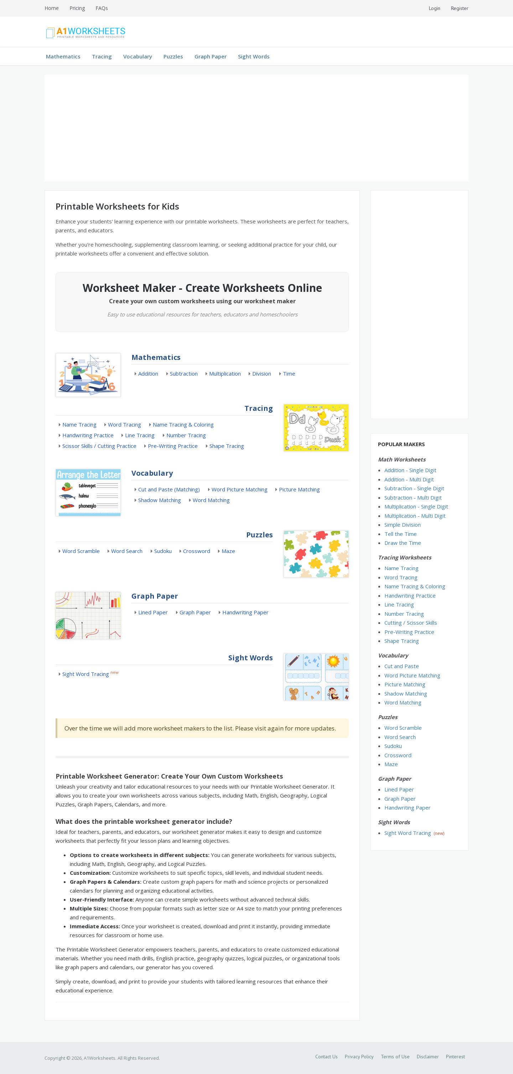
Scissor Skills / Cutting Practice (99, 445)
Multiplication (225, 373)
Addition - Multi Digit (409, 479)
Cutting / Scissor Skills (410, 622)
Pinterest (455, 1056)
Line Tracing (140, 435)
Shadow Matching (159, 500)
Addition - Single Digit (410, 470)
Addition (148, 373)
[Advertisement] (256, 128)
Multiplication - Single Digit (416, 506)
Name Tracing (79, 424)
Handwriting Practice (88, 435)
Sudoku (163, 550)
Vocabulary (137, 56)
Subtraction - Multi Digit (413, 497)
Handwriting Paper (245, 612)
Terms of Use (395, 1056)
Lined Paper (153, 612)
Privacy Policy (359, 1056)
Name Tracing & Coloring (183, 424)
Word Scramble (81, 550)
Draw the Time (402, 542)
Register (459, 8)
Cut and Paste (401, 666)
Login (434, 8)
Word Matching (211, 500)
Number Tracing (186, 435)
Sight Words (254, 56)
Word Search (126, 550)
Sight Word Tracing (85, 673)
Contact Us (326, 1056)
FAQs (101, 8)
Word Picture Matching (240, 489)
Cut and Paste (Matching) (169, 489)
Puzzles (173, 56)
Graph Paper (211, 56)
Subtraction (184, 373)
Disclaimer (428, 1056)
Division (261, 373)
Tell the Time (400, 533)
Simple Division (402, 524)
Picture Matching (299, 489)
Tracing (102, 56)
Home (52, 8)
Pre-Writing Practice (173, 445)
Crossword (196, 550)
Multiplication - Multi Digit (415, 515)
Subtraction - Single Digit (414, 488)
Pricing (77, 8)
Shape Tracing (226, 445)
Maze (228, 550)
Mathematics (63, 56)
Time (289, 373)
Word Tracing (124, 424)
